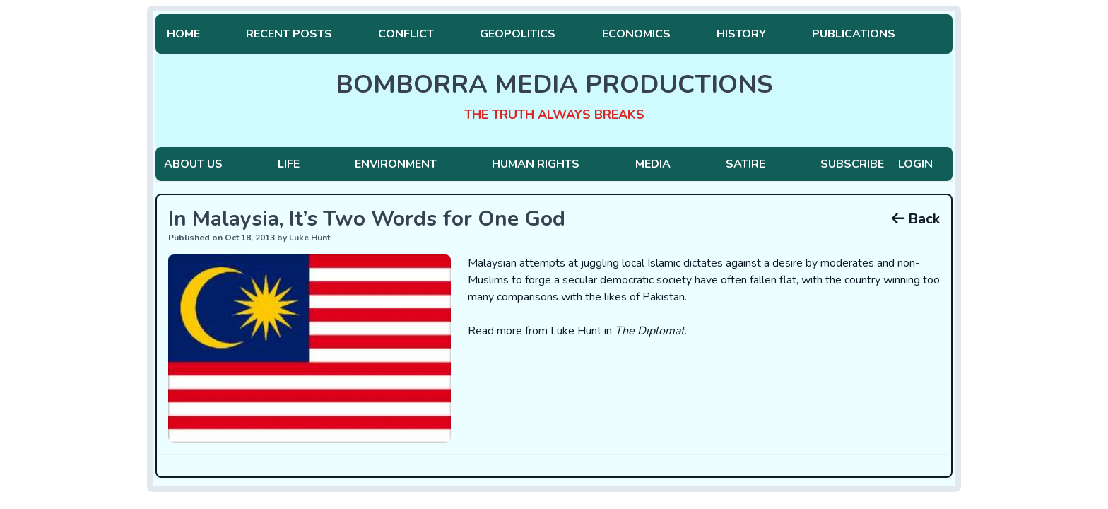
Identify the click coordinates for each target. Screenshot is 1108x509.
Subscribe (852, 164)
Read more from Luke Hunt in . (577, 331)
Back (916, 218)
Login (915, 164)
